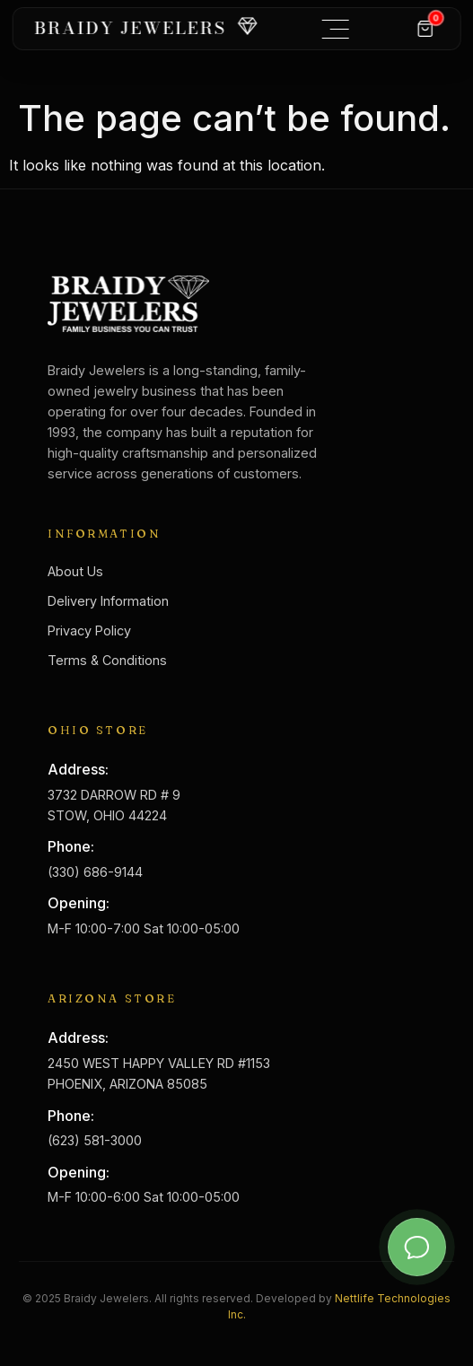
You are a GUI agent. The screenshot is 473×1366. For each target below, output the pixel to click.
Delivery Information (108, 601)
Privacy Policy (89, 630)
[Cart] (425, 28)
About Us (75, 571)
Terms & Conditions (107, 660)
